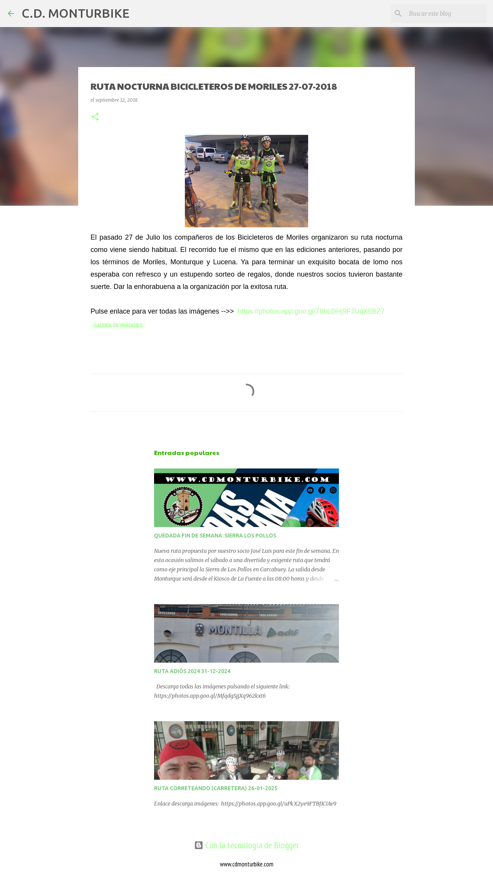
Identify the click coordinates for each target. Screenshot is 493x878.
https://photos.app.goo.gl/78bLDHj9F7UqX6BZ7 (311, 311)
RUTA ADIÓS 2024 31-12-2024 (192, 671)
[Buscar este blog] (446, 13)
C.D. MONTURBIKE (75, 13)
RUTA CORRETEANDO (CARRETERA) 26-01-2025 (215, 788)
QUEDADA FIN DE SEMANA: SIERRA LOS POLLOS (215, 535)
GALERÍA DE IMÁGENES (118, 325)
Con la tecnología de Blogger (246, 845)
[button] (95, 117)
